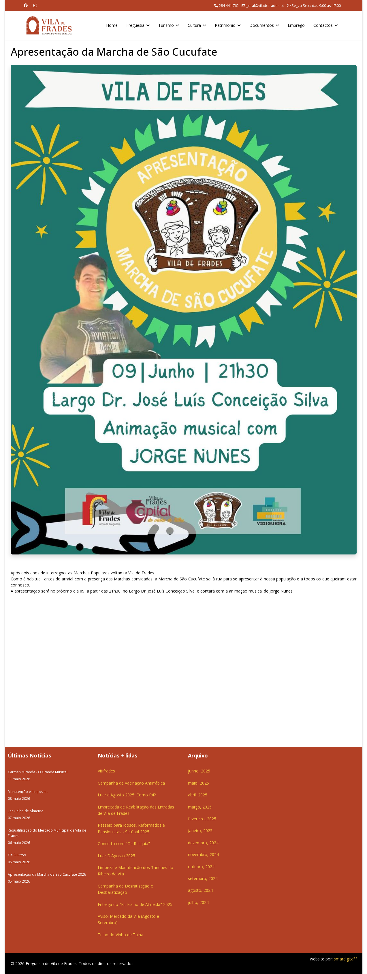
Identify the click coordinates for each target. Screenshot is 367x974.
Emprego (296, 25)
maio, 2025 (198, 783)
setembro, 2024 (203, 878)
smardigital (345, 959)
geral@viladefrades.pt (265, 5)
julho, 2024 (198, 902)
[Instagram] (35, 5)
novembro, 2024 (203, 854)
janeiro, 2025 (200, 830)
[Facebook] (26, 5)
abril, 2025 (197, 795)
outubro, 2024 (201, 866)
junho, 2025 (199, 771)
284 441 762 (229, 5)
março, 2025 (200, 807)
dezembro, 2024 (203, 842)
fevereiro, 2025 (202, 818)
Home (112, 25)
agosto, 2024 (200, 890)
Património (225, 25)
